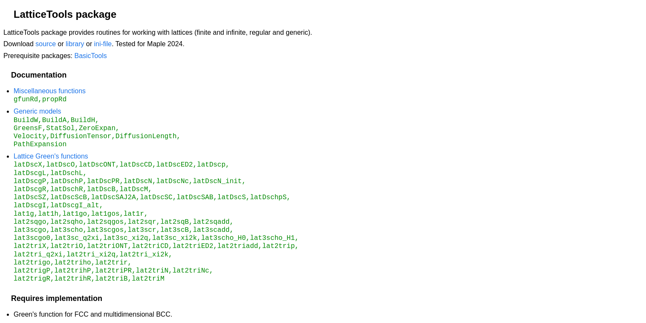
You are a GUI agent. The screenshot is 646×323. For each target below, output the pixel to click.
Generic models (37, 110)
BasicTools (90, 55)
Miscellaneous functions (50, 91)
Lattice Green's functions (51, 154)
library (75, 43)
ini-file (103, 43)
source (46, 43)
